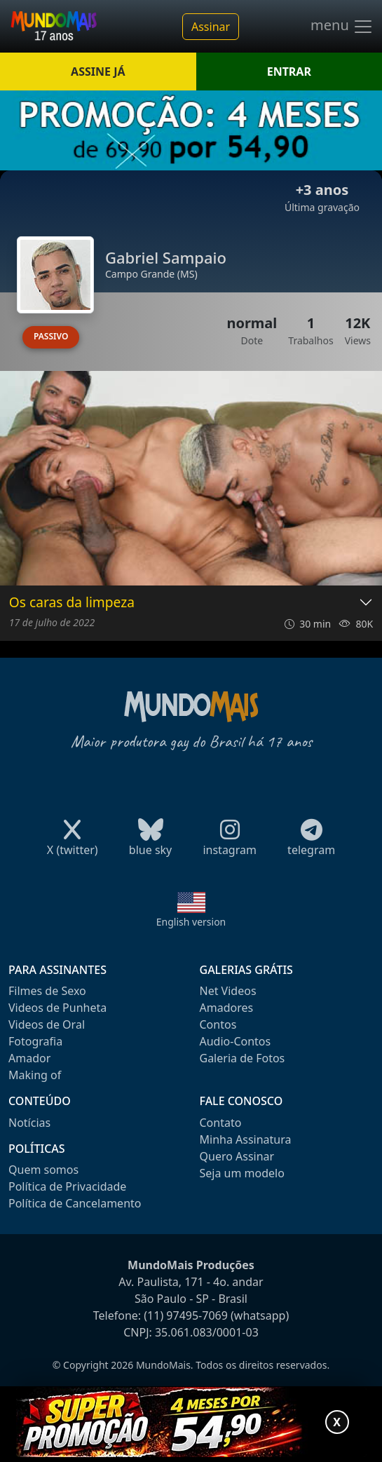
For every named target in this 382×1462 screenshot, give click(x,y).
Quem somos (43, 1169)
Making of (34, 1075)
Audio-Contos (235, 1041)
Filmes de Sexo (47, 991)
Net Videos (228, 991)
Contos (218, 1024)
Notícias (29, 1122)
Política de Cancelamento (74, 1203)
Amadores (227, 1007)
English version (191, 921)
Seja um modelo (242, 1173)
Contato (221, 1122)
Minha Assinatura (246, 1139)
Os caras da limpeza (72, 602)
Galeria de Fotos (242, 1058)
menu (342, 26)
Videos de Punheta (57, 1007)
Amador (29, 1058)
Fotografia (35, 1041)
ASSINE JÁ (98, 71)
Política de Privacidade (67, 1186)
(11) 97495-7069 (186, 1315)
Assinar (210, 26)
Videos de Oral (46, 1024)
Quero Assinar (237, 1156)
